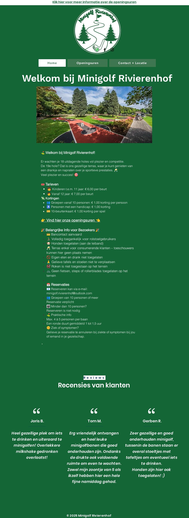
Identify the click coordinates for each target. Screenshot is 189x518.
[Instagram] (112, 49)
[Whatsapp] (97, 49)
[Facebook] (104, 49)
